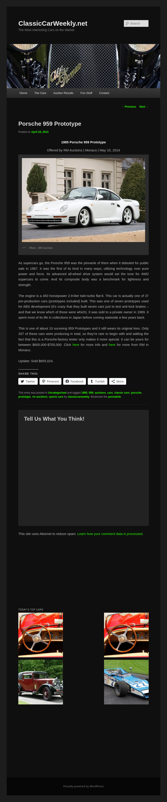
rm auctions (39, 396)
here (76, 345)
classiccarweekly (78, 396)
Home (23, 93)
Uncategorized (57, 392)
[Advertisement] (83, 573)
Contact (104, 93)
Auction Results (63, 93)
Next (143, 106)
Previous (128, 106)
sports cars (56, 396)
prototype (24, 396)
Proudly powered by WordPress (83, 786)
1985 (84, 392)
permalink (114, 396)
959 (91, 392)
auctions (100, 392)
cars (110, 392)
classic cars (121, 392)
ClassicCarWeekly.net (52, 23)
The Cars (40, 93)
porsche (136, 392)
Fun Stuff (86, 93)
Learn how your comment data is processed (109, 534)
